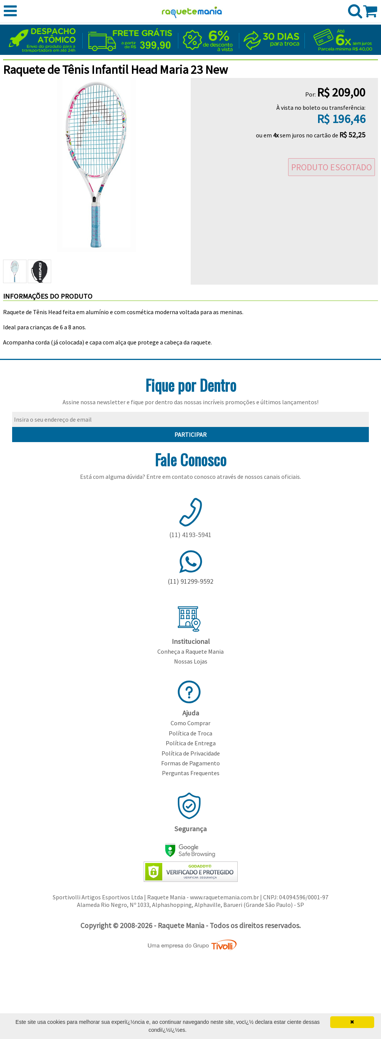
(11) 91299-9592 (190, 581)
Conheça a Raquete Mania (190, 651)
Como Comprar (190, 723)
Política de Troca (190, 733)
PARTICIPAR (190, 434)
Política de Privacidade (190, 753)
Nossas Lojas (190, 661)
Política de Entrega (191, 743)
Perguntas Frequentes (191, 773)
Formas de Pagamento (190, 763)
